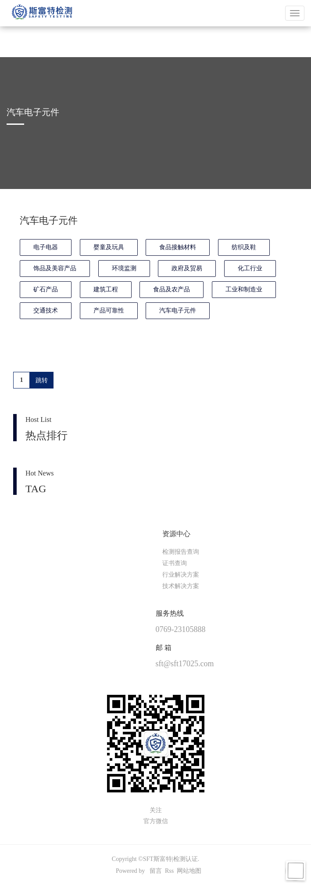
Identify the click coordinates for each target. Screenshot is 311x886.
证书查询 (174, 563)
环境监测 (124, 268)
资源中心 (176, 533)
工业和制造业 (243, 289)
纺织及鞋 (244, 247)
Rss (169, 871)
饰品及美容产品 (54, 268)
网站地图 (189, 871)
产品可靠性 (108, 310)
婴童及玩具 (108, 247)
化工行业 (250, 268)
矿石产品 (45, 289)
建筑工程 (105, 289)
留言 (156, 871)
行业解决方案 (180, 574)
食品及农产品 (171, 289)
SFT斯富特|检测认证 (170, 859)
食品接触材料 (177, 247)
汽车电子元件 (177, 310)
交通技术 (45, 310)
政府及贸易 (187, 268)
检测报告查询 (180, 551)
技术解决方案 (180, 586)
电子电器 (45, 247)
